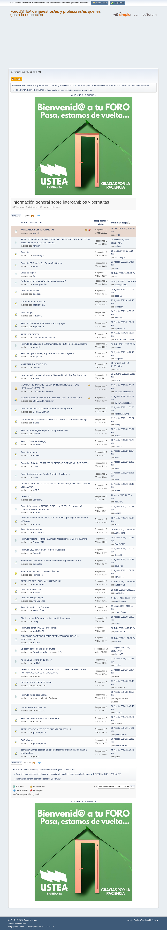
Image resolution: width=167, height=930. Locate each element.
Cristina (36, 367)
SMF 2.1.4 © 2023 (15, 920)
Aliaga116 (37, 356)
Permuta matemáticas (31, 529)
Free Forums (21, 923)
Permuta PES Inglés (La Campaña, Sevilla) (41, 263)
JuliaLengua (38, 255)
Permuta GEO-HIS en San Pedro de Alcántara (43, 550)
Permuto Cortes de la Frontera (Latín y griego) (43, 323)
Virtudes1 (37, 316)
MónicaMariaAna (41, 412)
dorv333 (36, 455)
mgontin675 (38, 326)
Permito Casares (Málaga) (33, 441)
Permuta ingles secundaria (33, 695)
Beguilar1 (37, 500)
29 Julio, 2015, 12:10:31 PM (123, 638)
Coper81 (37, 553)
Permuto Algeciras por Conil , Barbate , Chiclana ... (45, 474)
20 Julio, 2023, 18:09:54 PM (123, 273)
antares (36, 512)
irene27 (36, 246)
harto (35, 266)
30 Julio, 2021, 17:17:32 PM (123, 344)
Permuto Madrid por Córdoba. (35, 607)
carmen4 (37, 444)
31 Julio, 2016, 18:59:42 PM (123, 581)
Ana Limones (38, 601)
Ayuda (130, 920)
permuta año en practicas (33, 301)
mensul (36, 347)
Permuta (25, 252)
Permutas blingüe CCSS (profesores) (39, 628)
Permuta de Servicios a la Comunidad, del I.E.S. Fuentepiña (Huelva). (54, 344)
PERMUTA (26, 496)
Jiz (34, 276)
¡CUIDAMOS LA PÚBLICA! (83, 95)
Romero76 (38, 575)
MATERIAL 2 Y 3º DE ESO (33, 364)
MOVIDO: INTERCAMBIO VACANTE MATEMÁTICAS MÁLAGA (51, 397)
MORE (36, 490)
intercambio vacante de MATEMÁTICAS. (40, 571)
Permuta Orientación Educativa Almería (40, 718)
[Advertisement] (83, 43)
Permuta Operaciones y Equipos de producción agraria (47, 353)
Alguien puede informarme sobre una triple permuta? (46, 618)
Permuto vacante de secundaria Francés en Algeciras (46, 408)
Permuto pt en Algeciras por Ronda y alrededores (44, 430)
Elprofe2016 (38, 542)
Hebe (116, 524)
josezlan (37, 294)
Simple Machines (30, 920)
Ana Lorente (38, 532)
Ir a (95, 786)
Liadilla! (36, 663)
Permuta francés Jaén (31, 589)
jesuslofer (37, 564)
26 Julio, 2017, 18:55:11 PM (123, 530)
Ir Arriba (16, 763)
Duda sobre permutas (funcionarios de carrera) (43, 281)
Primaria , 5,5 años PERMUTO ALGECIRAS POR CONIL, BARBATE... (55, 463)
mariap (36, 423)
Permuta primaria (29, 452)
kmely (35, 621)
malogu (117, 246)
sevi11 (36, 233)
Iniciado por (36, 222)
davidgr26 (118, 654)
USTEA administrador (43, 391)
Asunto (24, 222)
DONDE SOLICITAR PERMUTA (36, 682)
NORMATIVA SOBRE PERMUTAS (37, 230)
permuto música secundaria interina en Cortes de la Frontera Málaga (54, 419)
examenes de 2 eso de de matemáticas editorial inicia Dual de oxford (54, 375)
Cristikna (118, 713)
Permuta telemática (30, 290)
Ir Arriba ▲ (154, 920)
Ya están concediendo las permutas (38, 649)
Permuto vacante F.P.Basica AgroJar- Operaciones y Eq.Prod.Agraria (54, 539)
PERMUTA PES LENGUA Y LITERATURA (41, 581)
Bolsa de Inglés (28, 273)
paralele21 (38, 592)
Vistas (101, 224)
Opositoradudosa (41, 652)
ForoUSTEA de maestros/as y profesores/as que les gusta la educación (55, 13)
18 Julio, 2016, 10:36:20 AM (123, 590)
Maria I (117, 457)
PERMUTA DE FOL (30, 334)
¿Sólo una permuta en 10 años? (36, 660)
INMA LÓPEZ (39, 610)
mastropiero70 (39, 284)
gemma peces (39, 732)
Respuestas (100, 221)
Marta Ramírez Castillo (44, 337)
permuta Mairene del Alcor (33, 707)
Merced (36, 433)
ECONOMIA (27, 740)
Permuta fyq (26, 312)
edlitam (36, 642)
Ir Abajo (16, 216)
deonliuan (118, 307)
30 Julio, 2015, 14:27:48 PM (123, 628)
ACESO (36, 378)
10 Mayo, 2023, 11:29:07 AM (123, 281)
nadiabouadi (39, 584)
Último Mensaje (120, 223)
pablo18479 (38, 631)
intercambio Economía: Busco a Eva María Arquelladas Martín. (51, 560)
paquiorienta (39, 305)
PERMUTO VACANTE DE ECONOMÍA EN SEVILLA (46, 729)
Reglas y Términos (141, 920)
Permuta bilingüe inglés (32, 597)
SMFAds (11, 923)
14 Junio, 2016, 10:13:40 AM (123, 598)
